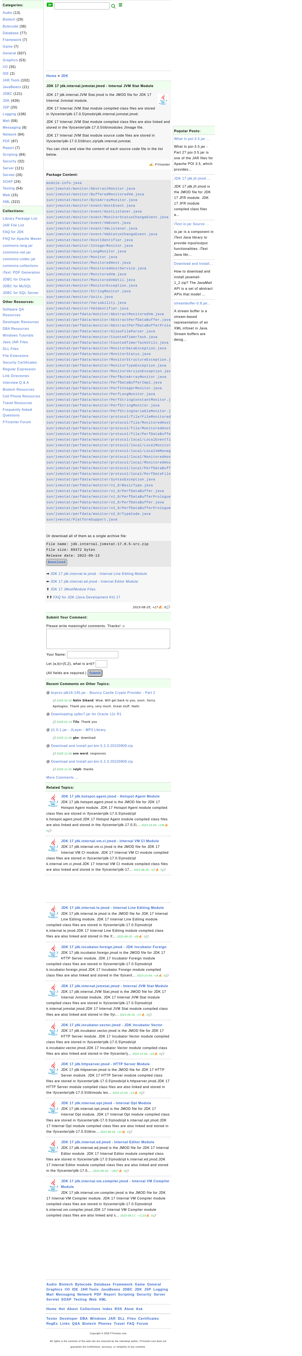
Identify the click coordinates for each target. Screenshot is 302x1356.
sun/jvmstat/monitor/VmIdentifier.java (87, 308)
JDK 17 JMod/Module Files (72, 589)
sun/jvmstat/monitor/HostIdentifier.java (89, 240)
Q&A (76, 1328)
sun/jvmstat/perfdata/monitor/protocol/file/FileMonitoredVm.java (116, 417)
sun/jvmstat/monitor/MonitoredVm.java (86, 274)
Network (10, 134)
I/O (5, 67)
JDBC (7, 93)
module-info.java (64, 183)
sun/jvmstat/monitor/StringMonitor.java (88, 291)
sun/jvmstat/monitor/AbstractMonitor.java (90, 189)
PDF (6, 141)
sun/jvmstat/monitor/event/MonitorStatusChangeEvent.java (107, 217)
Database (11, 33)
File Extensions (16, 356)
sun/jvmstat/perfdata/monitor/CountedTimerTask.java (102, 337)
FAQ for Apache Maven (22, 238)
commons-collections (20, 266)
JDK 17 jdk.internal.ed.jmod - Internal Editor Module (94, 581)
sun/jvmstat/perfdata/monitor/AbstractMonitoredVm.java (105, 314)
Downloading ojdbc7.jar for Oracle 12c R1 (86, 718)
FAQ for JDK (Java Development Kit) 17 (86, 597)
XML (6, 202)
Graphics (10, 60)
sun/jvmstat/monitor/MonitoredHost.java (88, 263)
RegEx (52, 1328)
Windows (98, 1323)
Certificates (148, 1323)
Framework (12, 40)
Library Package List (20, 218)
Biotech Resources (18, 389)
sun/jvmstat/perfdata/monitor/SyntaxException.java (100, 479)
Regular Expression (19, 369)
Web (6, 195)
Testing (9, 188)
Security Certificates (20, 362)
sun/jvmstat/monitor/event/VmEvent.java (88, 223)
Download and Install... (193, 263)
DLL (121, 1323)
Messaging (12, 127)
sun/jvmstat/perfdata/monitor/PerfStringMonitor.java (103, 405)
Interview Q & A (16, 382)
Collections (90, 1313)
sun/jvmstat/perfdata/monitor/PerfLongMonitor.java (100, 394)
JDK (6, 100)
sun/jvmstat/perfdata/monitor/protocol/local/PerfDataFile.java (114, 474)
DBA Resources (16, 328)
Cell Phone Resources (21, 396)
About (72, 1313)
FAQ (131, 1328)
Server (8, 168)
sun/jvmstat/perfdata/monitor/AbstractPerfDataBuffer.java (108, 320)
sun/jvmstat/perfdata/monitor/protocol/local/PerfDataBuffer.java (116, 468)
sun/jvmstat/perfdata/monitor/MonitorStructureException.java (111, 360)
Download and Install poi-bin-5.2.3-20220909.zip (92, 750)
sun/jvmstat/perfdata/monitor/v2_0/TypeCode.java (98, 514)
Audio (7, 12)
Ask (139, 1313)
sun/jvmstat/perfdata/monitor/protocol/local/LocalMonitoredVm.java (118, 445)
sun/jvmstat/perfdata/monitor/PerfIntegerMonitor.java (104, 388)
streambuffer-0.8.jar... (192, 303)
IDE (6, 73)
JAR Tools (11, 80)
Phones (105, 1328)
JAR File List (13, 225)
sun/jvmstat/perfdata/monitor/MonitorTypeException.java (106, 365)
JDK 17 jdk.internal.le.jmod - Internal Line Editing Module (98, 574)
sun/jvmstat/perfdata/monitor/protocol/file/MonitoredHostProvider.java (123, 428)
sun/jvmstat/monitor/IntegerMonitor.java (89, 246)
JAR (112, 1323)
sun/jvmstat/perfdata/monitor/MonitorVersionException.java (109, 371)
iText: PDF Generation (21, 272)
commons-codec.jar (19, 259)
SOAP (8, 181)
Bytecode (10, 26)
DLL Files (11, 349)
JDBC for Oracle (16, 279)
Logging (9, 114)
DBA (84, 1323)
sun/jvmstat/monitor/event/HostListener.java (94, 211)
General (9, 53)
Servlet (9, 175)
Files (131, 1323)
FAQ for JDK (13, 232)
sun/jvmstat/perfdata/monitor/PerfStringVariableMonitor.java (111, 411)
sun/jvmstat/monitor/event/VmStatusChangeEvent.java (102, 234)
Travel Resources (17, 403)
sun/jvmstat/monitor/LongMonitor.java (86, 251)
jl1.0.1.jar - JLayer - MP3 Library (78, 734)
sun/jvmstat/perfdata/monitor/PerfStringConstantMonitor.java (111, 400)
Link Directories (16, 376)
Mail (6, 121)
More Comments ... (62, 781)
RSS (118, 1313)
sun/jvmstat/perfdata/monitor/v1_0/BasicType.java (99, 485)
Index (107, 1313)
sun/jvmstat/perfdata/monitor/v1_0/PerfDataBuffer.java (105, 491)
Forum (142, 1328)
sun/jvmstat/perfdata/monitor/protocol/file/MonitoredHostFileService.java (126, 422)
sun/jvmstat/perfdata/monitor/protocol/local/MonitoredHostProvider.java (124, 462)
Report (8, 148)
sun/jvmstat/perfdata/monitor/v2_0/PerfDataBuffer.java (105, 502)
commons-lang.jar (18, 245)
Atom (129, 1313)
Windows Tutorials (18, 335)
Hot (62, 1313)
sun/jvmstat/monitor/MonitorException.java (92, 285)
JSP (6, 107)
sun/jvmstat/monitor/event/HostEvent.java (90, 206)
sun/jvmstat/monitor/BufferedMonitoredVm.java (95, 194)
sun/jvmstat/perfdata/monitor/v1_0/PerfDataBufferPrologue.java (114, 497)
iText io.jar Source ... (191, 224)
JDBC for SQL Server (21, 293)
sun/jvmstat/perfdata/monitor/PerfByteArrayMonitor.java (106, 377)
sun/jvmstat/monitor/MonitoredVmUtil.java (90, 280)
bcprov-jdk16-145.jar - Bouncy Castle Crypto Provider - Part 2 (103, 697)
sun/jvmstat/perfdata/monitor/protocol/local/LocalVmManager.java (116, 451)
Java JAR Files (15, 342)
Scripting (10, 154)
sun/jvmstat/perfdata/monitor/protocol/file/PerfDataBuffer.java (115, 434)
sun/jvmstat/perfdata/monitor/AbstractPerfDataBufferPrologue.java (117, 325)
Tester (51, 1323)
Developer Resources (21, 322)
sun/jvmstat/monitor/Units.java (79, 297)
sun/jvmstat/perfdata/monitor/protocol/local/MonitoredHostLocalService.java (128, 457)
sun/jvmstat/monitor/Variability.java (86, 303)
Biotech (9, 19)
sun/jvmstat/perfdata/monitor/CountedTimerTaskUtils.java (107, 343)
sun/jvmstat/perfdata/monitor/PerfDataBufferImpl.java (104, 382)
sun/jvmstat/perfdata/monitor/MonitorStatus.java (98, 354)
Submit (95, 677)
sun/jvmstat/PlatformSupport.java (81, 519)
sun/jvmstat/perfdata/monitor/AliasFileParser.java (100, 331)
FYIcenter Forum (17, 422)
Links (65, 1328)
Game (8, 46)
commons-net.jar (17, 252)
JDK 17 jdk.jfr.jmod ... (192, 178)
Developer (69, 1323)
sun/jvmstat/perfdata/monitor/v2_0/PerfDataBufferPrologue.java (114, 508)
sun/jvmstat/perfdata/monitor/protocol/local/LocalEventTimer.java (117, 439)
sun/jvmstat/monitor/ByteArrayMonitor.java (92, 200)
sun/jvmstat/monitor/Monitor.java (81, 257)
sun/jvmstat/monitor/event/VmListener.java (92, 228)
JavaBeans (12, 87)
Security (10, 161)
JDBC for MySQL (17, 286)
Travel (119, 1328)
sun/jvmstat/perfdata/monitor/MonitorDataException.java (106, 348)
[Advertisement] (23, 489)
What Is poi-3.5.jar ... (192, 139)
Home (51, 76)
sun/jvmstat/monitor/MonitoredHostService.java (96, 268)
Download (57, 562)
